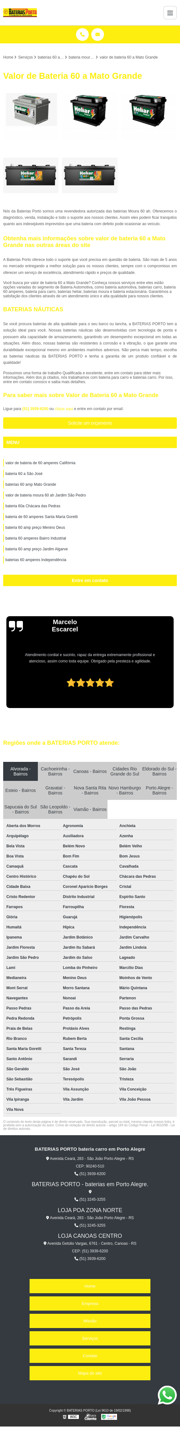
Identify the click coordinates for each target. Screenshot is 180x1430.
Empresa (90, 1303)
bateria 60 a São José (24, 473)
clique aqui (64, 409)
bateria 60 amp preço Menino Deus (35, 527)
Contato (90, 1355)
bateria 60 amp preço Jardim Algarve (36, 549)
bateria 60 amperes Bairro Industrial (35, 538)
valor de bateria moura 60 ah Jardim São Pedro (45, 495)
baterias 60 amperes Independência (35, 560)
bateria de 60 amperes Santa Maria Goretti (41, 517)
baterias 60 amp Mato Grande (30, 484)
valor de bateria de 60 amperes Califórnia (40, 463)
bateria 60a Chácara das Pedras (32, 506)
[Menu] (170, 13)
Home (90, 1286)
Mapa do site (90, 1373)
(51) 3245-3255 (89, 1199)
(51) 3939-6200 (35, 409)
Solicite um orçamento (90, 423)
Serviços (90, 1338)
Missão (89, 1321)
